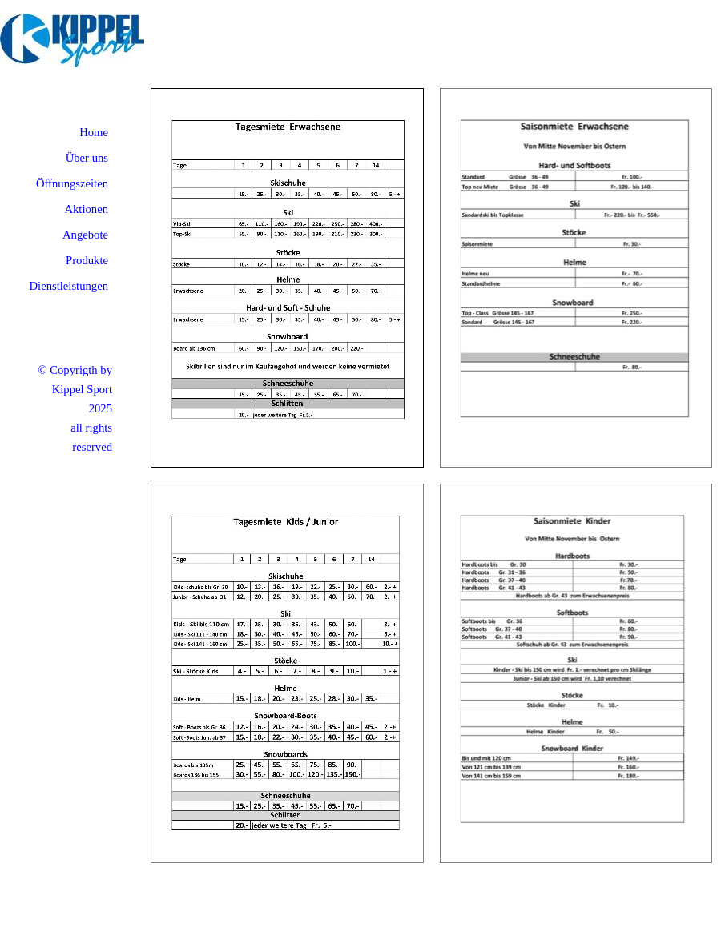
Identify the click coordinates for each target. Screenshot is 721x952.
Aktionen (86, 209)
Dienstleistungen (68, 285)
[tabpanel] (56, 408)
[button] (287, 96)
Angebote (85, 234)
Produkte (87, 260)
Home (93, 132)
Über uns (87, 157)
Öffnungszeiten (72, 183)
